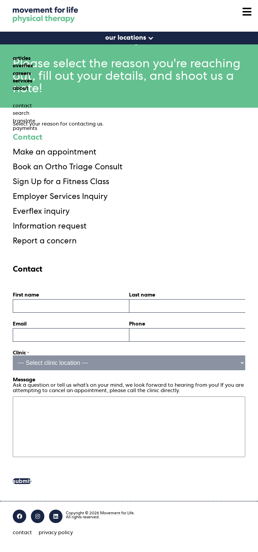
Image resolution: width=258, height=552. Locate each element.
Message (24, 379)
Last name (142, 295)
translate (24, 121)
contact (22, 105)
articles (22, 58)
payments (25, 128)
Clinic (21, 352)
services (22, 80)
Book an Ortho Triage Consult (68, 167)
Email (20, 323)
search (21, 113)
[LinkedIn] (55, 516)
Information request (50, 226)
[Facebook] (19, 516)
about (20, 88)
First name (26, 295)
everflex (23, 65)
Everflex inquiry (41, 211)
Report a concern (45, 241)
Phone (137, 323)
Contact (27, 137)
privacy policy (56, 532)
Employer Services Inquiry (60, 197)
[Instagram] (37, 516)
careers (22, 73)
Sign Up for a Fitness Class (61, 182)
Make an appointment (54, 152)
